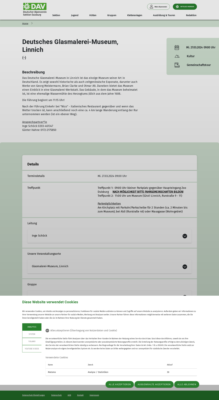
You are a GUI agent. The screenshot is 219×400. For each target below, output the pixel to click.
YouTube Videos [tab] (32, 349)
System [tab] (32, 334)
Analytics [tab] (31, 327)
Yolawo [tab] (31, 341)
